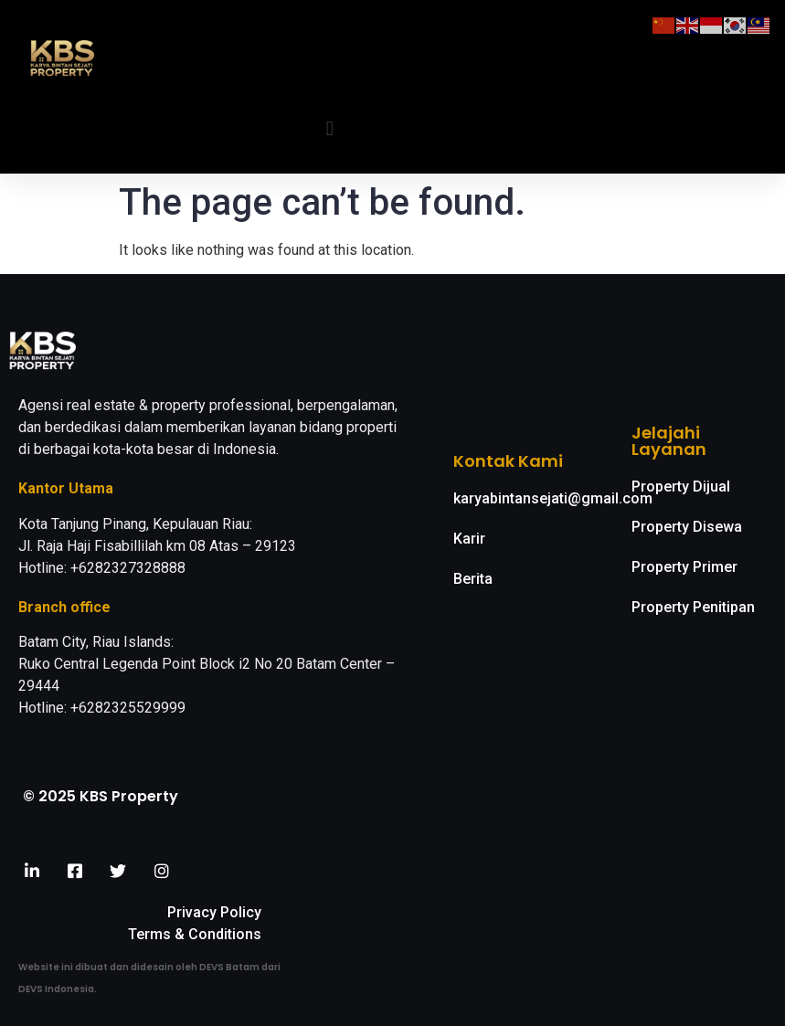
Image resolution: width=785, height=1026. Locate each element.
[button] (329, 129)
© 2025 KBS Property (100, 796)
